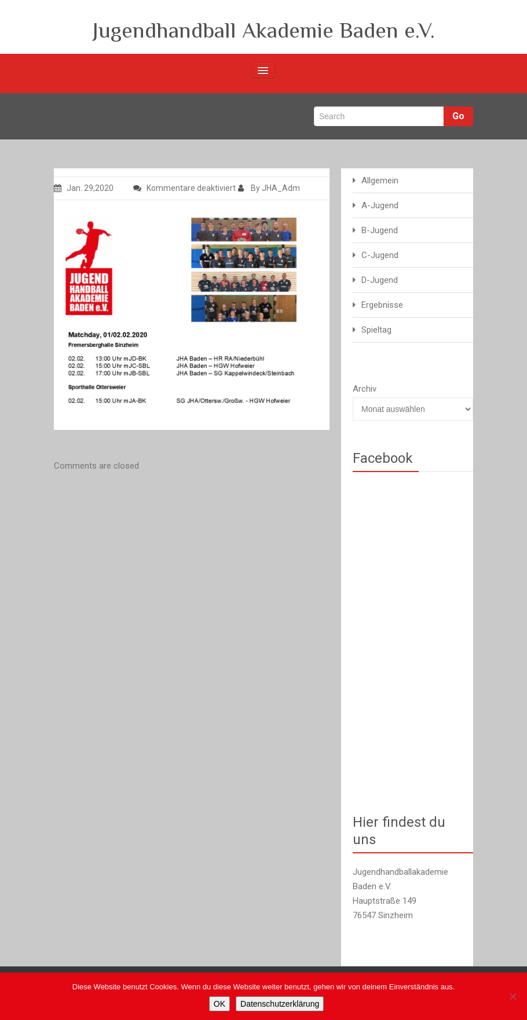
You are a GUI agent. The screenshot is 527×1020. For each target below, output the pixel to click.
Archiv (364, 389)
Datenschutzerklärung (279, 1003)
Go (458, 116)
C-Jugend (379, 255)
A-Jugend (379, 205)
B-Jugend (379, 230)
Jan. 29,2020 (84, 188)
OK (219, 1003)
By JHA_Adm (269, 188)
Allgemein (379, 180)
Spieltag (376, 330)
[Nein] (512, 996)
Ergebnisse (382, 305)
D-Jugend (379, 280)
